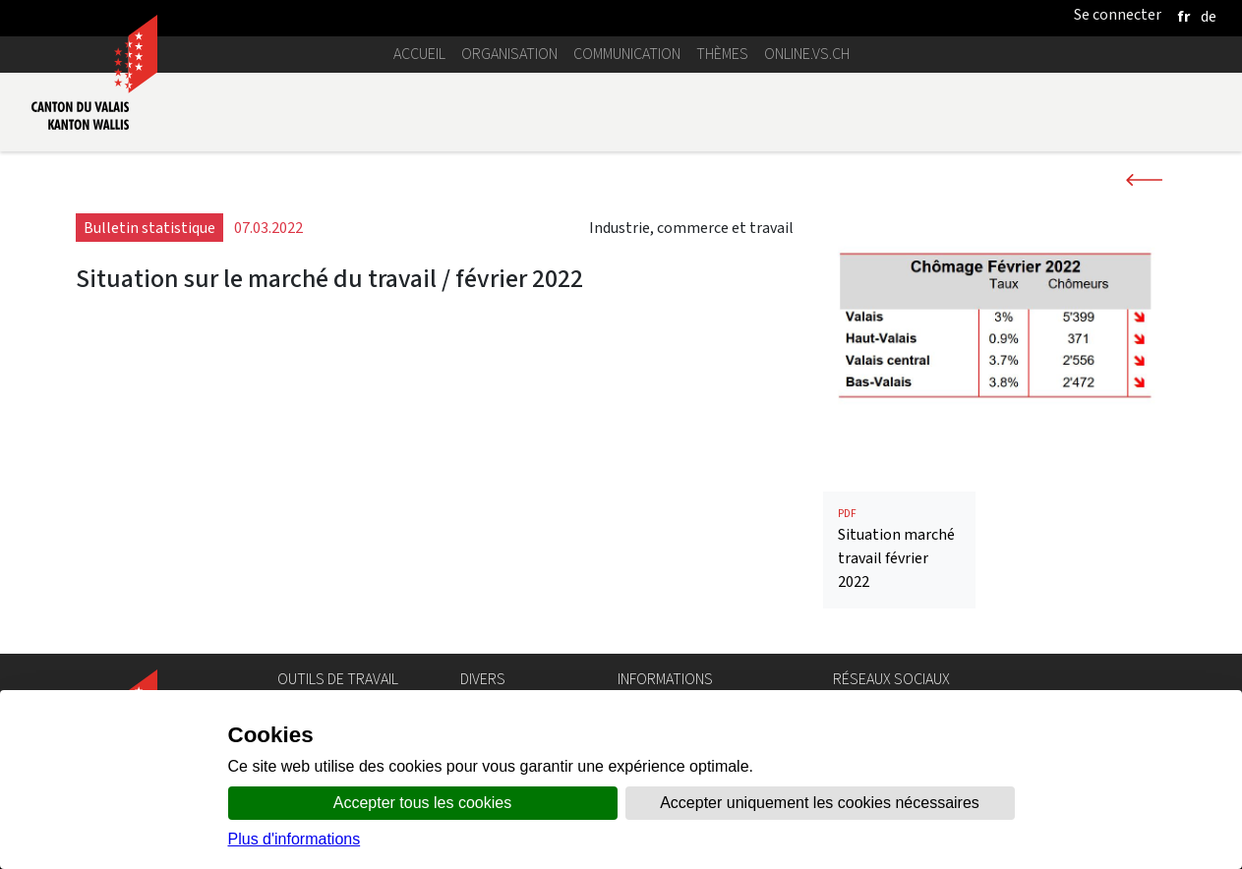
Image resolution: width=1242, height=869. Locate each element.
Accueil (419, 53)
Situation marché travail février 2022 (899, 549)
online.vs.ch (807, 53)
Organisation (509, 53)
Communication (626, 53)
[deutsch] (1208, 16)
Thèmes (722, 53)
